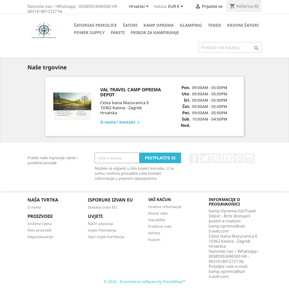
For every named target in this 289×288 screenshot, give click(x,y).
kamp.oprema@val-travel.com (227, 274)
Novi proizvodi (39, 230)
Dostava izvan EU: (103, 207)
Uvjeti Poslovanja (102, 230)
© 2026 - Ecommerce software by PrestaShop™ (145, 281)
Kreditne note (159, 226)
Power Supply (89, 32)
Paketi (118, 32)
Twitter (205, 158)
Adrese (154, 233)
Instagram (249, 158)
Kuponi (154, 239)
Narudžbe (156, 219)
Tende (214, 25)
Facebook (194, 158)
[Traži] (230, 47)
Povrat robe (158, 213)
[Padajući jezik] (139, 7)
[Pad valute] (176, 7)
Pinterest (238, 158)
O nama (34, 207)
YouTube (227, 158)
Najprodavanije (40, 236)
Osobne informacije (165, 206)
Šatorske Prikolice (95, 25)
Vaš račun (159, 199)
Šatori (130, 25)
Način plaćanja (100, 223)
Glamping (191, 25)
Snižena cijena (39, 223)
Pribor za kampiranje (155, 32)
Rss (216, 158)
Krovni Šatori (243, 25)
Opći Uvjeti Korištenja (106, 236)
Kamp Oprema (158, 25)
